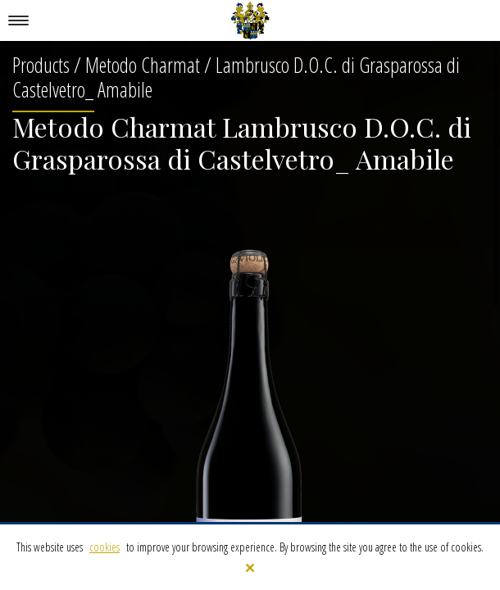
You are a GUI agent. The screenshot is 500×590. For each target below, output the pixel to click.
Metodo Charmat (142, 65)
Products (41, 65)
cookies (104, 547)
